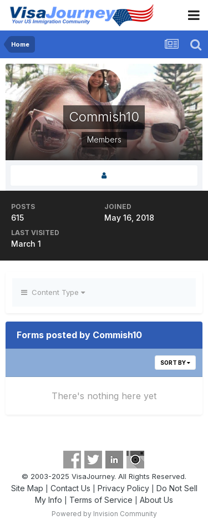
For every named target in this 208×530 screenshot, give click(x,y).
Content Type (53, 292)
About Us (156, 499)
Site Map (27, 488)
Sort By (175, 362)
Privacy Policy (123, 488)
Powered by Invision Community (104, 513)
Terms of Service (101, 499)
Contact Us (70, 488)
